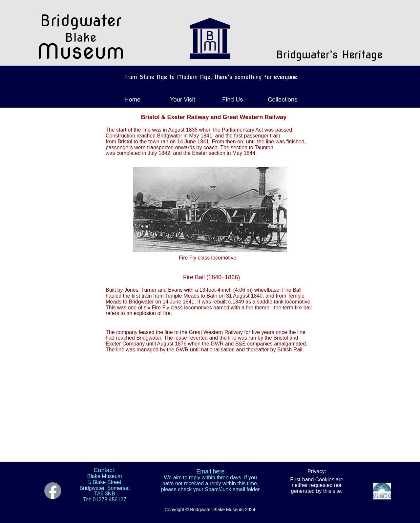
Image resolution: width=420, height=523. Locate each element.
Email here (210, 471)
